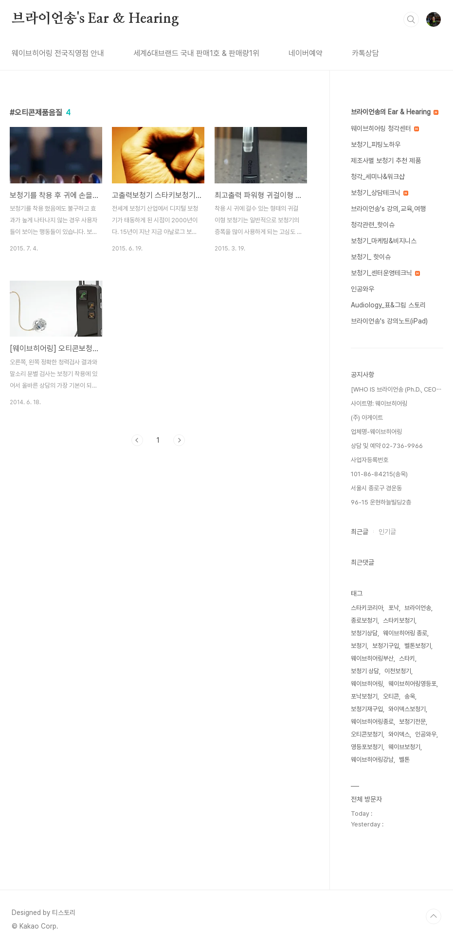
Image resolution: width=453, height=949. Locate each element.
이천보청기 (397, 671)
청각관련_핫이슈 (373, 225)
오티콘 (391, 696)
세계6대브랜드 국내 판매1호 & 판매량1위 (196, 53)
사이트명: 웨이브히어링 (379, 403)
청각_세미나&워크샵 (378, 176)
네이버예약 (306, 53)
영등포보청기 (367, 747)
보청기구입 (385, 645)
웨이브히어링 (367, 683)
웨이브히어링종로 (372, 721)
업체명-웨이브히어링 (376, 431)
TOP (433, 916)
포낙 (393, 607)
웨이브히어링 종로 (405, 633)
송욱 (409, 696)
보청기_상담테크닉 (379, 193)
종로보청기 (364, 620)
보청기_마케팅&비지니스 (384, 241)
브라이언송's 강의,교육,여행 (388, 209)
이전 (137, 440)
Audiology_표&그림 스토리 (388, 305)
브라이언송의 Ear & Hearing (394, 112)
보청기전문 (412, 721)
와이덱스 (399, 734)
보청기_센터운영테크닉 (385, 273)
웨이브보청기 (404, 747)
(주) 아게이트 (367, 417)
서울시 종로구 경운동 (376, 488)
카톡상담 (365, 53)
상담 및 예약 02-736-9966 (387, 445)
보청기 (359, 645)
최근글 (359, 532)
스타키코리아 (367, 607)
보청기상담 (364, 633)
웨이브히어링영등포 (412, 683)
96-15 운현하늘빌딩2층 (381, 502)
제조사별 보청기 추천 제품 (386, 160)
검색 (411, 19)
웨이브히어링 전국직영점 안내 (58, 53)
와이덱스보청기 (407, 709)
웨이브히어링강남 (372, 759)
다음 (179, 440)
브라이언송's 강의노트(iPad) (389, 321)
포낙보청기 (364, 696)
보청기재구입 (367, 709)
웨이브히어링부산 (372, 658)
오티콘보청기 (367, 734)
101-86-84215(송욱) (379, 474)
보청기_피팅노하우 (375, 144)
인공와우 (362, 289)
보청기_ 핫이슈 (371, 257)
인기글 (387, 532)
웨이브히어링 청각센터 (385, 128)
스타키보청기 (399, 620)
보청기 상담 (365, 671)
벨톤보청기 (417, 645)
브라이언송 (417, 607)
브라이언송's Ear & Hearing (95, 19)
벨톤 (404, 759)
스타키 (407, 658)
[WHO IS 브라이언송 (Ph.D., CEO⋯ (396, 389)
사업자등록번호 (369, 460)
